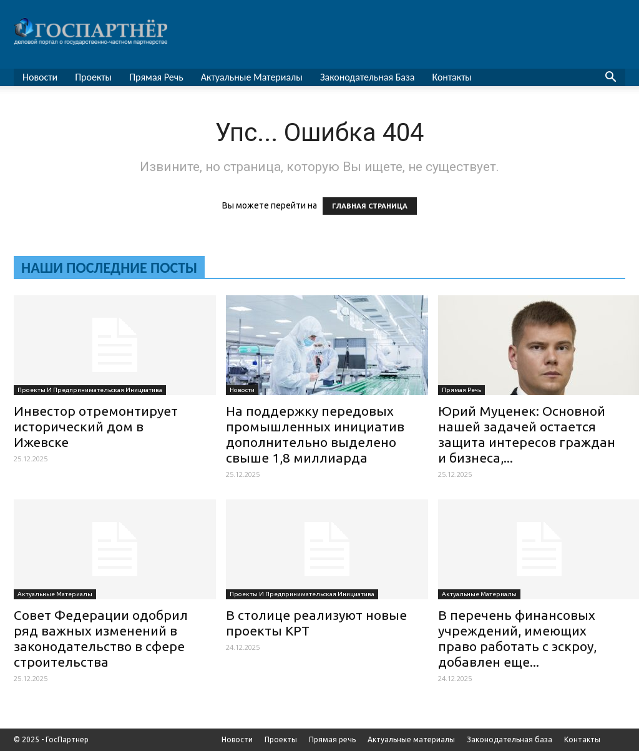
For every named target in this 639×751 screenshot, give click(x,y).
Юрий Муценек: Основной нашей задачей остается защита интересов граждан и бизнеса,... (526, 434)
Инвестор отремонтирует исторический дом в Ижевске (96, 426)
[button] (610, 78)
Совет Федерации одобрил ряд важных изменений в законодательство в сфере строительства (101, 638)
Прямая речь (156, 77)
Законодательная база (367, 77)
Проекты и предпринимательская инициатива (89, 389)
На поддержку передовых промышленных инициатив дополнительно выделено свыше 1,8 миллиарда (315, 434)
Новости (39, 77)
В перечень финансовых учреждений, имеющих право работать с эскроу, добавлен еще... (517, 638)
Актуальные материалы (252, 77)
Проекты (93, 77)
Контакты (452, 77)
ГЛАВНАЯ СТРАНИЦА (369, 206)
